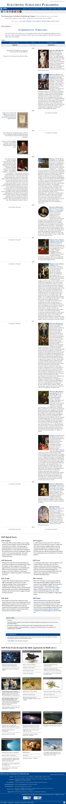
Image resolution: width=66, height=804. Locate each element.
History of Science (47, 788)
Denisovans (25, 755)
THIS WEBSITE (37, 21)
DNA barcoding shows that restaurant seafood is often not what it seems (32, 698)
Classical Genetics (34, 8)
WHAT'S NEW (46, 21)
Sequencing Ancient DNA (8, 734)
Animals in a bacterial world (51, 697)
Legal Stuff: (10, 791)
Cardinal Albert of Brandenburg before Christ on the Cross (57, 242)
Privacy (25, 791)
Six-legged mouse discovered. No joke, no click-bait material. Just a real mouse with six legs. (52, 753)
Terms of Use (18, 791)
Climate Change (48, 712)
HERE (19, 628)
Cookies (30, 791)
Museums (30, 789)
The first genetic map (28, 670)
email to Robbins (16, 611)
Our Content (22, 776)
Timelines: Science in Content (34, 779)
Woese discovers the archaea (30, 691)
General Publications (21, 786)
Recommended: (9, 784)
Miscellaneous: (9, 786)
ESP (21, 21)
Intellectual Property (40, 791)
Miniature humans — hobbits (30, 758)
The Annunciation (54, 437)
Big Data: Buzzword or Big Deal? (10, 752)
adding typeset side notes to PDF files (47, 601)
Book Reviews (33, 784)
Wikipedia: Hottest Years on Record (53, 725)
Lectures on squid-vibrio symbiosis (52, 691)
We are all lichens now (49, 694)
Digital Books (48, 779)
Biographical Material (21, 789)
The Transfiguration (56, 75)
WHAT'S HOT (55, 21)
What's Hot (61, 8)
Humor (30, 786)
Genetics (17, 788)
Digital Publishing (26, 788)
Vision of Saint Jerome (55, 325)
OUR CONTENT (27, 21)
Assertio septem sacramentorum (9, 117)
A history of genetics (28, 673)
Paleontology (6, 712)
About (25, 8)
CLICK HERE (10, 640)
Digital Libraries (36, 788)
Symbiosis (46, 678)
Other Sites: (10, 789)
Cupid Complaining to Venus (55, 266)
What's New (53, 8)
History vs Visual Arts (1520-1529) (24, 802)
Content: (11, 779)
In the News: (10, 782)
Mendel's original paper (29, 667)
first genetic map (46, 589)
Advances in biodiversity (29, 694)
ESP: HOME (3, 802)
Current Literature (20, 782)
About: (12, 776)
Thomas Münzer (23, 51)
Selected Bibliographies (21, 784)
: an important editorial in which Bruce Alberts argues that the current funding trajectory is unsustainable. (11, 693)
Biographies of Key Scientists (23, 780)
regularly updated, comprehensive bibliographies (46, 610)
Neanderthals (26, 752)
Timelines (44, 8)
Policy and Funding (32, 782)
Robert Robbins (17, 543)
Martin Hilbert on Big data (9, 755)
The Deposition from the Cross (57, 508)
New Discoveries (43, 782)
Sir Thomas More (54, 394)
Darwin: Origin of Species (29, 664)
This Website (30, 776)
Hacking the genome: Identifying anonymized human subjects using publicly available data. (10, 759)
